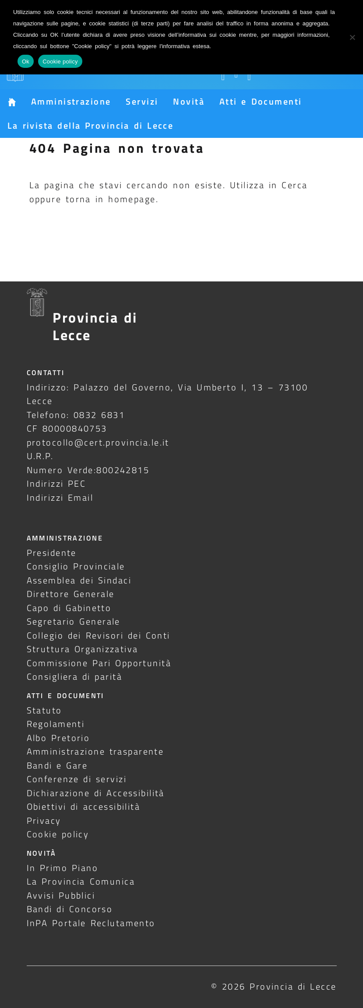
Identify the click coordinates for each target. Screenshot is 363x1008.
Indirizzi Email (60, 497)
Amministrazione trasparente (95, 751)
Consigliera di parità (75, 676)
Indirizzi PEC (56, 483)
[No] (352, 37)
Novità (188, 101)
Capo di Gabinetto (69, 608)
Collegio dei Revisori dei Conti (98, 635)
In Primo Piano (63, 868)
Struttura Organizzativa (82, 649)
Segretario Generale (73, 621)
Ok (25, 61)
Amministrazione (71, 101)
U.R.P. (40, 456)
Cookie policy (58, 834)
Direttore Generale (71, 594)
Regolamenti (56, 724)
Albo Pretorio (58, 738)
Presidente (52, 552)
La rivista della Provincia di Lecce (90, 125)
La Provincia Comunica (81, 881)
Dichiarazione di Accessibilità (96, 793)
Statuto (44, 710)
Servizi (142, 101)
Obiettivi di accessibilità (84, 806)
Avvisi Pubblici (61, 895)
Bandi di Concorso (70, 909)
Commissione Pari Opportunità (99, 663)
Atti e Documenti (260, 101)
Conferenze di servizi (77, 779)
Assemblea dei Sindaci (79, 580)
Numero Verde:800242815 (88, 470)
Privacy (44, 820)
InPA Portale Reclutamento (91, 923)
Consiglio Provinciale (76, 566)
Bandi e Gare (57, 765)
